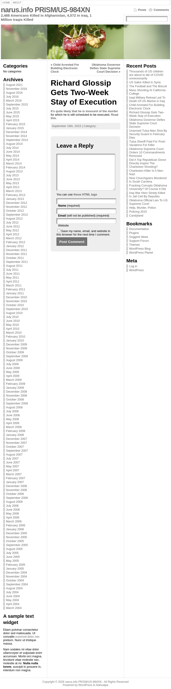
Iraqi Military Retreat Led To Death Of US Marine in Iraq (147, 99)
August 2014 (14, 144)
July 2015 (12, 108)
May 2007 (12, 466)
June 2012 (13, 226)
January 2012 (15, 246)
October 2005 (15, 541)
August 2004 (14, 588)
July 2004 (12, 592)
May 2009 (12, 372)
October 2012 (15, 210)
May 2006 (12, 513)
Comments (161, 10)
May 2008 (12, 419)
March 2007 (14, 474)
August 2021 (14, 85)
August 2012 (14, 218)
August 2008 (14, 407)
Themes (134, 244)
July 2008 (12, 411)
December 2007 (16, 439)
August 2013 (14, 171)
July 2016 (12, 96)
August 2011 (14, 265)
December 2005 (16, 533)
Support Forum (139, 240)
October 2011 (15, 258)
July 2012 (12, 222)
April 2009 (12, 376)
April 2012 (12, 234)
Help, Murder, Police (142, 207)
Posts (142, 10)
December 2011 (16, 250)
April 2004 (12, 604)
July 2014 (12, 147)
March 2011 (14, 285)
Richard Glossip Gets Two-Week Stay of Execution (146, 114)
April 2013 (12, 187)
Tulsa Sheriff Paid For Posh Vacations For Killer (147, 143)
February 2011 (15, 289)
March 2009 (14, 380)
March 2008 (14, 427)
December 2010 (16, 297)
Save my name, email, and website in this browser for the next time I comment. (83, 239)
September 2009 (17, 356)
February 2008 (15, 431)
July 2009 (12, 364)
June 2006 (13, 509)
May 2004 (12, 600)
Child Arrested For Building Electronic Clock (65, 68)
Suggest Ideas (138, 237)
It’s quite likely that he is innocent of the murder (84, 111)
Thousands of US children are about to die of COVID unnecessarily (146, 75)
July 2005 (12, 553)
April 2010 (12, 328)
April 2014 (12, 159)
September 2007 (17, 450)
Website (63, 232)
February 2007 (15, 478)
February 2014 (15, 167)
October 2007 (15, 446)
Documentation (139, 229)
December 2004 (16, 572)
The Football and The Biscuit (148, 86)
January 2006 (15, 529)
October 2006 (15, 494)
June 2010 (13, 321)
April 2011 (12, 281)
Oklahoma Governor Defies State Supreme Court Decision (105, 68)
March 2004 (14, 608)
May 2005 (12, 560)
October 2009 (15, 352)
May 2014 (12, 155)
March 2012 (14, 238)
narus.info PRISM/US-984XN (45, 10)
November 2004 (16, 576)
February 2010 (15, 336)
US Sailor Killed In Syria (145, 82)
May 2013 (12, 183)
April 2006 (12, 517)
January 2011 (15, 293)
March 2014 (14, 163)
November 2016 (16, 88)
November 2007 (16, 442)
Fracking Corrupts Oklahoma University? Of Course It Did (148, 187)
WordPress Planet (141, 252)
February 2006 (15, 525)
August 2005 (14, 549)
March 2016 (14, 100)
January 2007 (15, 482)
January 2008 (15, 435)
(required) (69, 212)
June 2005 (13, 557)
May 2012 (12, 230)
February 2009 (15, 383)
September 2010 (17, 309)
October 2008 (15, 399)
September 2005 (17, 545)
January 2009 (15, 387)
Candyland (136, 215)
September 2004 (17, 584)
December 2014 (16, 132)
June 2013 (13, 179)
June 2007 (13, 462)
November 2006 (16, 490)
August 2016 (14, 92)
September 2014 (17, 140)
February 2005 (15, 564)
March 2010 (14, 332)
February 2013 (15, 195)
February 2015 (15, 124)
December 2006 (16, 486)
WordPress (136, 270)
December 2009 (16, 344)
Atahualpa (101, 685)
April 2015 (12, 120)
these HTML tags (85, 201)
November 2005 (16, 537)
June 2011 (13, 273)
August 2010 (14, 313)
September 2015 (17, 104)
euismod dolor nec (27, 636)
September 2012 (17, 214)
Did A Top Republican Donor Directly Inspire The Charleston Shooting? (147, 163)
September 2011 (17, 262)
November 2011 (16, 254)
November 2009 (16, 348)
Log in (133, 266)
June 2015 (13, 112)
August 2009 (14, 360)
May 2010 (12, 324)
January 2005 (15, 568)
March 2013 (14, 191)
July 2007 (12, 458)
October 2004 (15, 580)
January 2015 (15, 128)
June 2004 (13, 596)
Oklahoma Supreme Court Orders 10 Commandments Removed (147, 152)
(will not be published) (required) (83, 222)
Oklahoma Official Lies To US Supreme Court (148, 202)
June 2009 (13, 368)
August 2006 (14, 501)
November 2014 (16, 136)
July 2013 (12, 175)
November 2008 (16, 395)
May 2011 (12, 277)
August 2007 (14, 454)
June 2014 (13, 151)
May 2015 (12, 116)
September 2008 (17, 403)
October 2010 (15, 305)
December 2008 (16, 391)
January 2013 (15, 199)
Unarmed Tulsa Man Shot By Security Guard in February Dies (148, 134)
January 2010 (15, 340)
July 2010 (12, 317)
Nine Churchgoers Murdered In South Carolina (147, 179)
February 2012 (15, 242)
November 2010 (16, 301)
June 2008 (13, 415)
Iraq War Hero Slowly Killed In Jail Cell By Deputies (147, 194)
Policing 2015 (138, 211)
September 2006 (17, 498)
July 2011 (12, 269)
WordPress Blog (139, 248)
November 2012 (16, 206)
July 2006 (12, 505)
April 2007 (12, 470)
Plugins (134, 233)
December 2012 (16, 203)
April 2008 (12, 423)
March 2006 (14, 521)
